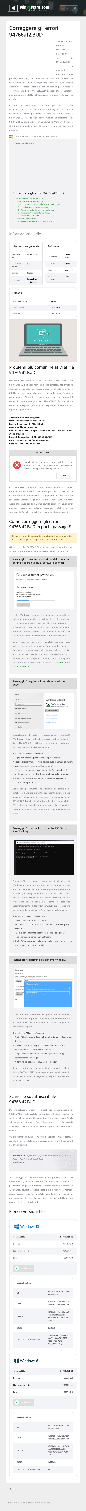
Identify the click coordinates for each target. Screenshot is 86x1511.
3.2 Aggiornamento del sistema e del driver (36, 210)
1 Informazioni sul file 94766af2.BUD (30, 198)
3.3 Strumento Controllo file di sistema (34, 213)
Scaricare (26, 1268)
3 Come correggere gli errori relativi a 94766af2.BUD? (38, 204)
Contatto (14, 1489)
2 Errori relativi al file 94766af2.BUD (30, 201)
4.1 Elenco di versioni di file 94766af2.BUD (35, 221)
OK (64, 476)
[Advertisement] (31, 57)
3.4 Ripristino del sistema (28, 215)
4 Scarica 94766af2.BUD (25, 218)
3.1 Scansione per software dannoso (33, 207)
